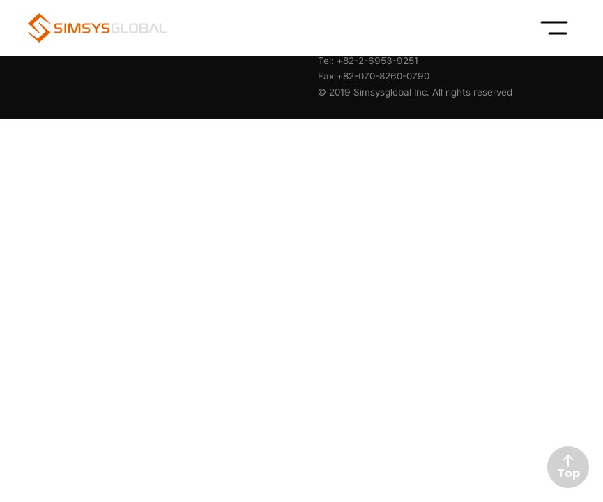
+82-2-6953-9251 (377, 60)
